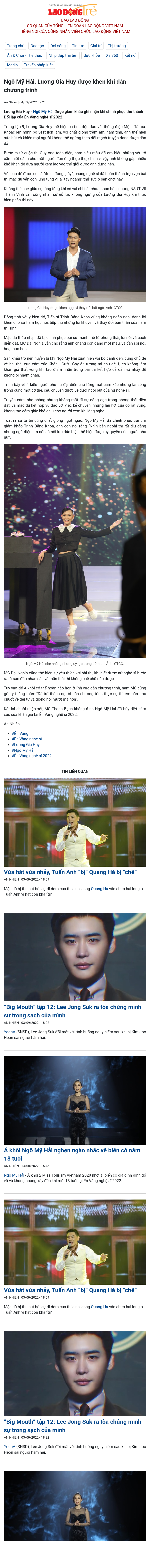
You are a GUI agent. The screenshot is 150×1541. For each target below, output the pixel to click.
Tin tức (78, 45)
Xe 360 (112, 55)
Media (12, 65)
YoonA (9, 1032)
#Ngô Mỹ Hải (23, 750)
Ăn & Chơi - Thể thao (24, 55)
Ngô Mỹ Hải (43, 111)
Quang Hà (99, 888)
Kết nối (130, 55)
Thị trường (117, 45)
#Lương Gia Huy (26, 744)
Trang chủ (15, 45)
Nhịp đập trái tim (62, 55)
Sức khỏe (92, 55)
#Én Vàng (20, 733)
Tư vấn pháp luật (38, 65)
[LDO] (75, 823)
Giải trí (96, 45)
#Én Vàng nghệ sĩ (27, 739)
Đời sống (58, 45)
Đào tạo (37, 45)
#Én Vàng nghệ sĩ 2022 (32, 755)
